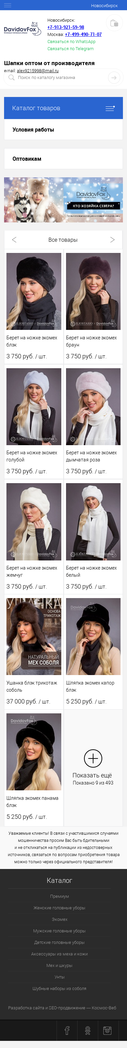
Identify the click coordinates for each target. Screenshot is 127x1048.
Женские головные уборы (59, 907)
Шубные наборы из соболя (59, 988)
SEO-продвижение (67, 1007)
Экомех (59, 919)
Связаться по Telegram (70, 48)
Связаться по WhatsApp (71, 41)
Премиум (59, 896)
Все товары (63, 240)
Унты (60, 977)
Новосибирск (104, 5)
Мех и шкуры (59, 965)
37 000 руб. (28, 701)
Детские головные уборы (59, 942)
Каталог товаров (63, 108)
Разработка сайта (26, 1007)
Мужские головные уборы (59, 930)
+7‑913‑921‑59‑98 (65, 27)
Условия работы (33, 129)
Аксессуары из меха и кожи (59, 953)
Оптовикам (27, 158)
